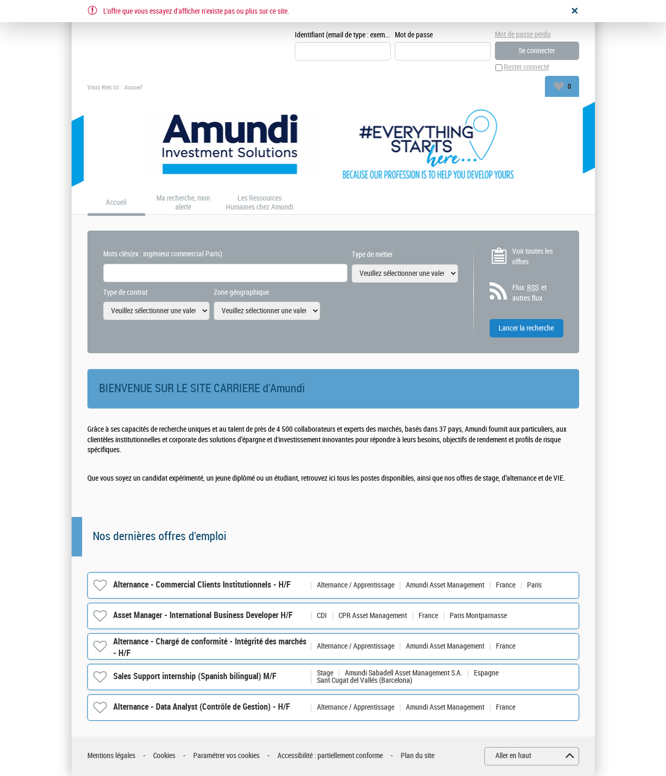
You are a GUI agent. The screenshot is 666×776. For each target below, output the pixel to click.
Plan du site (417, 756)
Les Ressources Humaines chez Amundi (259, 203)
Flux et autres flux (529, 293)
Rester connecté (526, 67)
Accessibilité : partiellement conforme (330, 756)
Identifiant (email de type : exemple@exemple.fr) (343, 35)
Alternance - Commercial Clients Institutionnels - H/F (202, 585)
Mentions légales (111, 756)
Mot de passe (414, 35)
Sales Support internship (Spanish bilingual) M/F (194, 677)
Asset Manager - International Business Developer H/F (203, 616)
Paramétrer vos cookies (226, 756)
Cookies (164, 756)
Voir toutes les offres (532, 256)
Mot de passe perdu (523, 34)
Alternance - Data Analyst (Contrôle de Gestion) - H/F (201, 707)
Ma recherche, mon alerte (183, 203)
